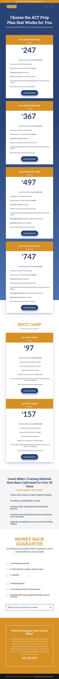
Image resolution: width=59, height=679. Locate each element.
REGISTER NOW (29, 93)
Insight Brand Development (44, 676)
